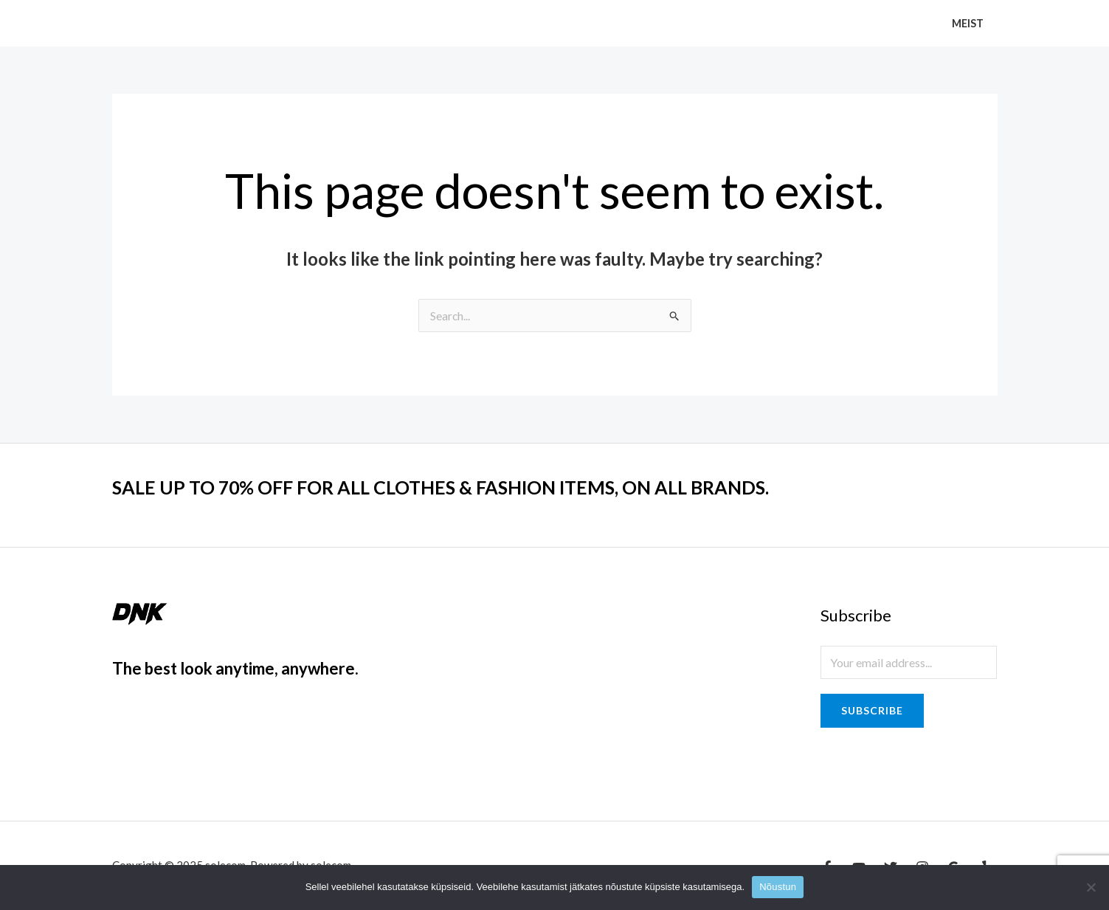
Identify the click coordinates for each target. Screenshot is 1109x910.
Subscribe (872, 710)
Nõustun (777, 886)
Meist (971, 23)
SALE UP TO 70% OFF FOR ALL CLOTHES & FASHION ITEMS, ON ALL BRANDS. (455, 487)
